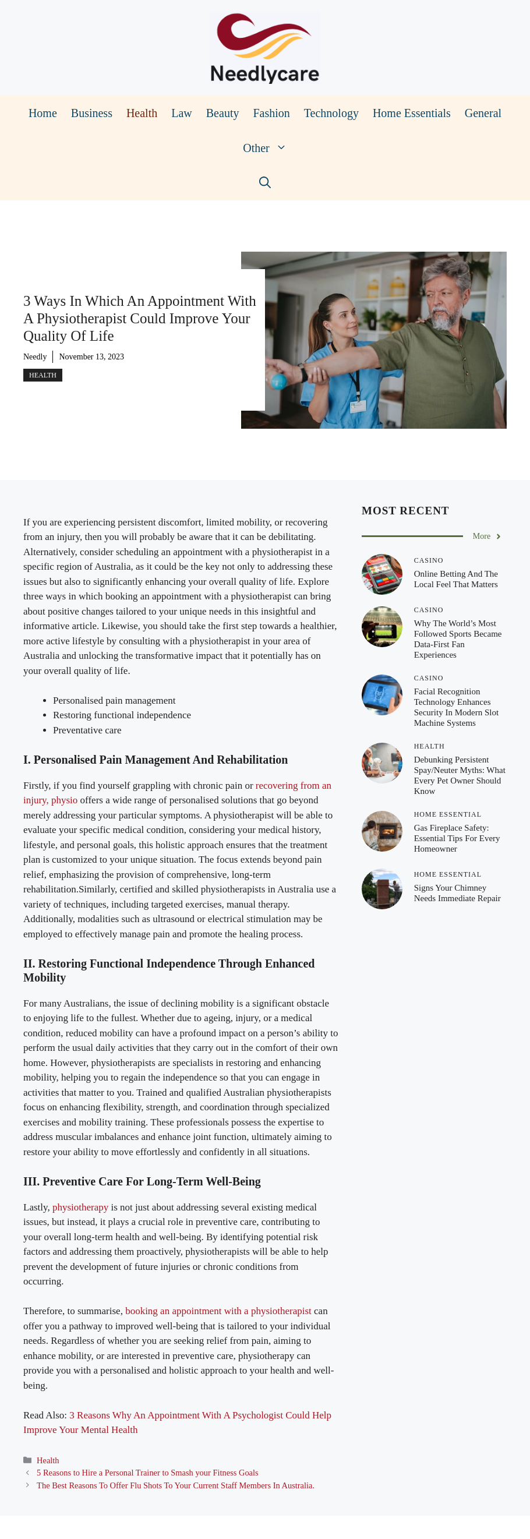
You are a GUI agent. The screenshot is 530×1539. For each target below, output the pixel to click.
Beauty (222, 113)
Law (181, 113)
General (483, 113)
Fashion (271, 113)
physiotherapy (80, 1207)
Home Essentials (412, 113)
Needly (35, 356)
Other (268, 147)
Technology (331, 113)
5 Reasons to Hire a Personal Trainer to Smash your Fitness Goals (148, 1472)
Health (141, 113)
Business (91, 113)
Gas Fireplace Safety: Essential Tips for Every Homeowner (457, 838)
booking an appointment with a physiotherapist (218, 1310)
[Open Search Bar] (265, 182)
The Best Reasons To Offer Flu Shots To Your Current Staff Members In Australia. (176, 1485)
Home (43, 113)
